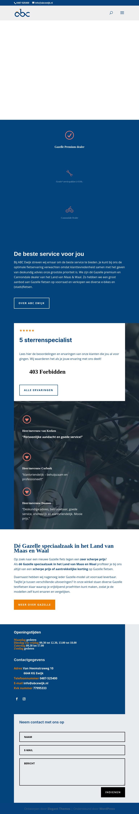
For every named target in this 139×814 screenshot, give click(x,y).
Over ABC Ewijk (32, 303)
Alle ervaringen (38, 390)
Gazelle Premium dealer (70, 146)
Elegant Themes (59, 809)
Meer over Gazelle (34, 604)
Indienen (113, 792)
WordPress (107, 809)
